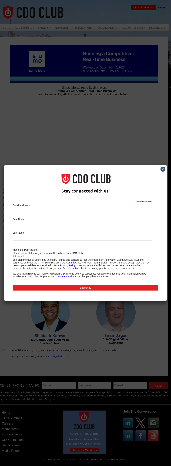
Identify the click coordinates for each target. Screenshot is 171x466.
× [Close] (163, 169)
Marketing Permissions (25, 249)
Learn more (62, 276)
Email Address (22, 205)
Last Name (19, 232)
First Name (19, 219)
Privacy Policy (67, 265)
